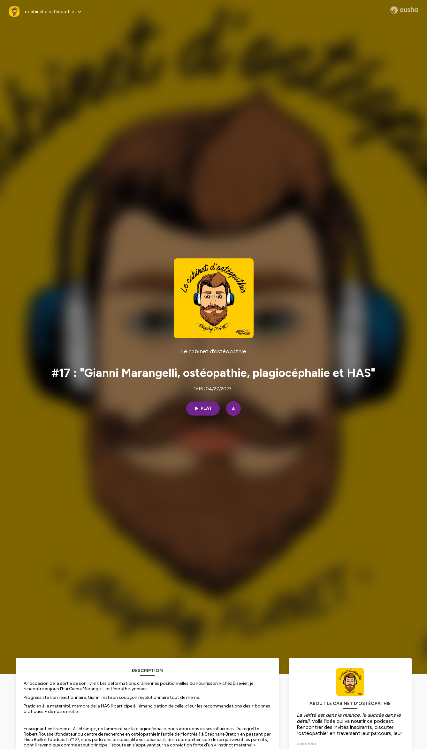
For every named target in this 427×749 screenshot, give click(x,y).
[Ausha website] (404, 10)
